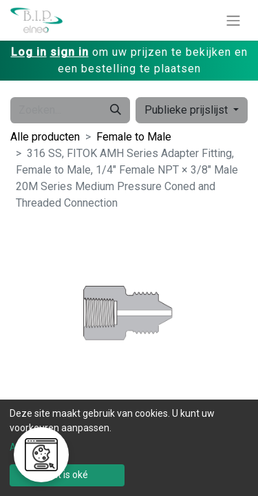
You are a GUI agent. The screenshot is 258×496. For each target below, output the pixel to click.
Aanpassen (34, 447)
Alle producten (45, 136)
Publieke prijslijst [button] (187, 109)
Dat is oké (67, 474)
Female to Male (133, 136)
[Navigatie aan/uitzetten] (233, 20)
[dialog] (129, 448)
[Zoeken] (115, 110)
